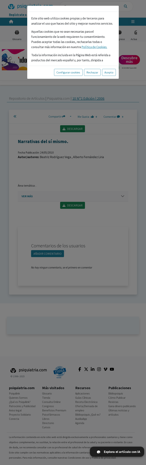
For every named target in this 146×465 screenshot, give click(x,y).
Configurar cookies (68, 72)
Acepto (108, 72)
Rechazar (92, 72)
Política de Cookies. (94, 47)
